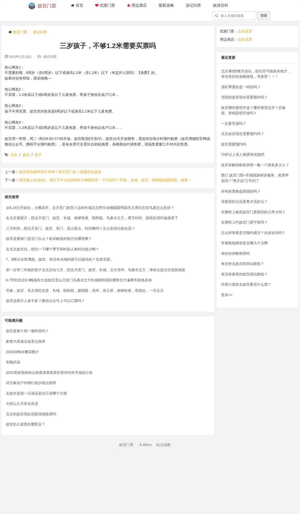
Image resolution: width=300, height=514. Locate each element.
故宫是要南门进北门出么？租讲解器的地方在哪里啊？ (49, 239)
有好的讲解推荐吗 (235, 253)
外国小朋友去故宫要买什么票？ (246, 284)
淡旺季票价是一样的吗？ (241, 87)
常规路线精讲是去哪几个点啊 (244, 243)
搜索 (264, 15)
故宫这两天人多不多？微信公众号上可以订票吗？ (45, 301)
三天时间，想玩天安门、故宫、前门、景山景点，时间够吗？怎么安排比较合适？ (70, 228)
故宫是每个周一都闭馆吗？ (27, 331)
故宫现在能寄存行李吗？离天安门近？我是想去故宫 (60, 172)
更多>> (226, 295)
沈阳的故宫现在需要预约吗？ (244, 97)
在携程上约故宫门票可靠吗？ (244, 222)
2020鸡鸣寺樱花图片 (22, 352)
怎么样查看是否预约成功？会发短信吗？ (253, 233)
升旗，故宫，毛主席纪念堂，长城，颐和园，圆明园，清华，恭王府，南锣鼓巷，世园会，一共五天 (85, 290)
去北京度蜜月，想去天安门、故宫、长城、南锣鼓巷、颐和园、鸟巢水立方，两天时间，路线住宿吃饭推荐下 (92, 218)
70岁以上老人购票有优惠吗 (243, 154)
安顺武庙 (13, 362)
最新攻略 (166, 5)
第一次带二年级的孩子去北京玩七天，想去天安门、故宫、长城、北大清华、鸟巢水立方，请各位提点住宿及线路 (95, 270)
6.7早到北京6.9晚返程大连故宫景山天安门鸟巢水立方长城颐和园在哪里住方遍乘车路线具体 (79, 280)
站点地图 (163, 445)
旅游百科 (220, 5)
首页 (77, 5)
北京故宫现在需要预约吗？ (242, 134)
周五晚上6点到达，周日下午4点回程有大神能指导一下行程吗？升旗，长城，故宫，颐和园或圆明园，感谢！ (105, 180)
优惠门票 (105, 5)
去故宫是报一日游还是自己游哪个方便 (36, 393)
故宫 (26, 155)
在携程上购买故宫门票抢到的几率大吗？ (253, 212)
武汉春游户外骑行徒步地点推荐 (31, 383)
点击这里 (245, 31)
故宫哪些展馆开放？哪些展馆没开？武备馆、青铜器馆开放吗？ (253, 110)
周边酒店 (137, 5)
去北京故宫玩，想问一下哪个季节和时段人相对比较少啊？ (52, 249)
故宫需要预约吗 (233, 144)
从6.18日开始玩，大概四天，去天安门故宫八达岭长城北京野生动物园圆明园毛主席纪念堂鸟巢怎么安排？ (90, 208)
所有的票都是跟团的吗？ (241, 191)
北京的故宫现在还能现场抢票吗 (31, 414)
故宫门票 (42, 6)
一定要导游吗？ (233, 123)
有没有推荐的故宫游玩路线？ (244, 274)
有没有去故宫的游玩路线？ (242, 264)
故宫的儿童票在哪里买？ (25, 424)
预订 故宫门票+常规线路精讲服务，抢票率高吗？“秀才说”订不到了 (255, 178)
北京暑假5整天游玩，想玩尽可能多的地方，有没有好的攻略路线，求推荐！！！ (256, 74)
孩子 (38, 155)
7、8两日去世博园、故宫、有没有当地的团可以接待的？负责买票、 (60, 259)
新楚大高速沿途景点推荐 (25, 341)
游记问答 (193, 5)
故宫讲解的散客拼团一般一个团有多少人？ (255, 165)
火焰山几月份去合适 (22, 403)
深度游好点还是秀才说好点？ (244, 201)
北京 (13, 155)
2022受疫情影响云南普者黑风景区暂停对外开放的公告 (49, 373)
